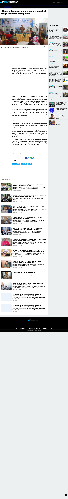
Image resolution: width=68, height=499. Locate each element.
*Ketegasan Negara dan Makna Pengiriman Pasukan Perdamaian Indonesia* (61, 110)
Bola (28, 6)
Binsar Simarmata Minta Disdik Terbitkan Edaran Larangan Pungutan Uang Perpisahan (27, 262)
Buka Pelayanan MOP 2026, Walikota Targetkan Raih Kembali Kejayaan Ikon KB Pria (28, 184)
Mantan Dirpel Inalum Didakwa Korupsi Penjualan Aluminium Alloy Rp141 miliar (27, 217)
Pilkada (29, 163)
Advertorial (43, 6)
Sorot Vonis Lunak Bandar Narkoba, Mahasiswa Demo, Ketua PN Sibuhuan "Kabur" (55, 44)
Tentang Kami (19, 328)
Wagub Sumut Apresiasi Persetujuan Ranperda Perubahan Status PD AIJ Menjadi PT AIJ (26, 295)
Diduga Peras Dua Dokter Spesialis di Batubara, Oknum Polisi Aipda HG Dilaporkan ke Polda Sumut (55, 74)
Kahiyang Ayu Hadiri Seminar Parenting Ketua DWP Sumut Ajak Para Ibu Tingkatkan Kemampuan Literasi (28, 251)
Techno (56, 6)
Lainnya (60, 6)
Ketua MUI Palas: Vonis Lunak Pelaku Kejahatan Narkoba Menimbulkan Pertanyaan (55, 52)
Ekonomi (24, 6)
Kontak (50, 328)
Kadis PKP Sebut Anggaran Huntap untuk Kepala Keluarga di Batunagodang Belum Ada (55, 95)
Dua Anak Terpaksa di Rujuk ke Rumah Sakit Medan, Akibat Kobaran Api (55, 66)
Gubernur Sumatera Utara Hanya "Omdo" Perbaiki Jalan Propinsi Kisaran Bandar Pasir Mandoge (29, 240)
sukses (18, 163)
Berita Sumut (7, 6)
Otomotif (52, 6)
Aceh (39, 6)
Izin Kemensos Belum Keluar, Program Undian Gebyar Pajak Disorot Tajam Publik (55, 80)
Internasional (19, 6)
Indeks (65, 6)
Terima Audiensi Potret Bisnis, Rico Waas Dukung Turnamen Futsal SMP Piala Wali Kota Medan (27, 228)
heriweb (39, 330)
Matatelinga (24, 163)
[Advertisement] (29, 85)
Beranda (2, 6)
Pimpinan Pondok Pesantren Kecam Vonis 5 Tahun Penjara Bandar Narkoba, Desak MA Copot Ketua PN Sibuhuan (55, 38)
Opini (36, 6)
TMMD (48, 6)
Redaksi (23, 328)
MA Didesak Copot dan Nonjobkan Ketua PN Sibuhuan (54, 30)
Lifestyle (32, 6)
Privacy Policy (38, 328)
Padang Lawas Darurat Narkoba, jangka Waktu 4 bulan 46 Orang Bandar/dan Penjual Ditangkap (55, 59)
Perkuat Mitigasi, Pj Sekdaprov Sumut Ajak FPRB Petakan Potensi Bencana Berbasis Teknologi (29, 195)
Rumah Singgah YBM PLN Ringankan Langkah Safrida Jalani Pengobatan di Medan (28, 284)
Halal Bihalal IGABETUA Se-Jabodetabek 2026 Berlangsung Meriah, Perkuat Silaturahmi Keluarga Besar (62, 104)
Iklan (47, 328)
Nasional (13, 6)
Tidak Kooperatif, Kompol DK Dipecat (23, 272)
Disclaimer (44, 328)
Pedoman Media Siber (30, 328)
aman (14, 163)
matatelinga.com (33, 330)
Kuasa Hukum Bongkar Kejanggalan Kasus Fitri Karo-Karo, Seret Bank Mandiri (28, 206)
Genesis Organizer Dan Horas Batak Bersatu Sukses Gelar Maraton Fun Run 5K (55, 87)
